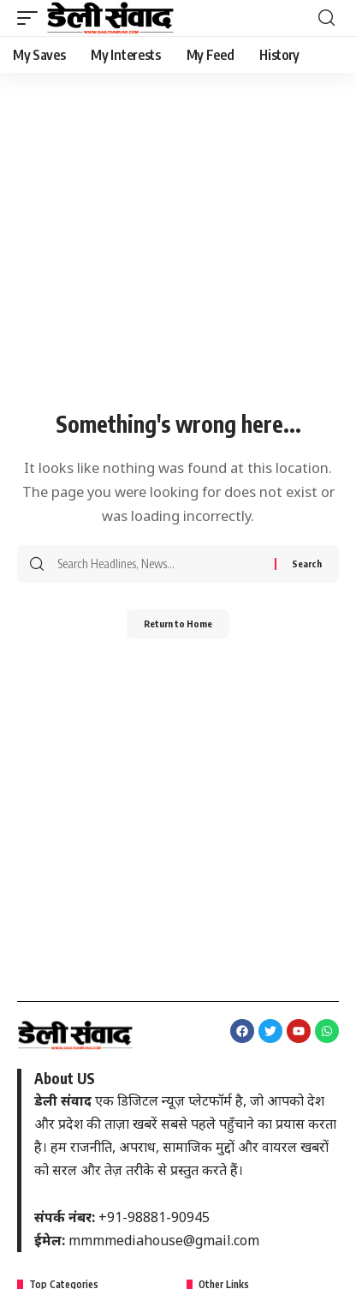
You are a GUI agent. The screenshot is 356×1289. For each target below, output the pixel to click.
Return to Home (178, 623)
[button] (31, 18)
